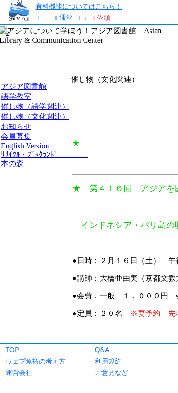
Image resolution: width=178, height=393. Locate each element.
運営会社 (19, 372)
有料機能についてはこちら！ (79, 5)
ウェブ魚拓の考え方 (36, 360)
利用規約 (108, 360)
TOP (12, 349)
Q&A (102, 349)
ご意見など (111, 372)
